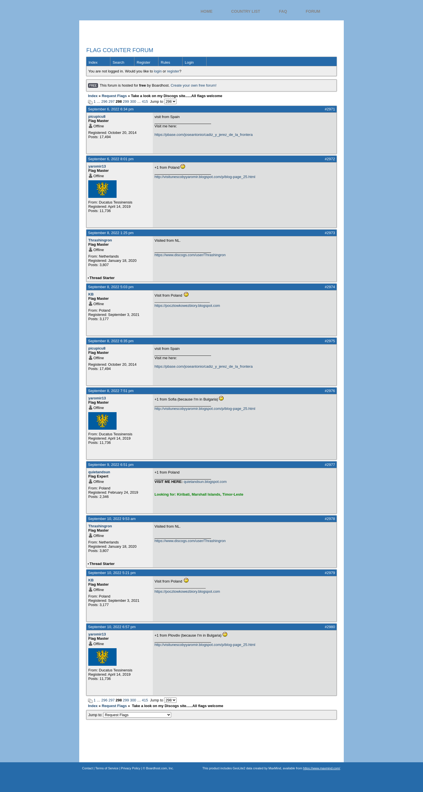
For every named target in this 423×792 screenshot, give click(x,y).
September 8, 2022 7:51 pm (111, 391)
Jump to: (129, 715)
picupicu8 (97, 116)
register (173, 71)
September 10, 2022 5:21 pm (112, 573)
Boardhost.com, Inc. (160, 768)
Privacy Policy (130, 768)
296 (104, 101)
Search (118, 62)
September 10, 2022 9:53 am (112, 519)
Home (206, 11)
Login (189, 62)
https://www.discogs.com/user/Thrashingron (190, 255)
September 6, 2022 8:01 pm (111, 159)
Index (93, 62)
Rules (165, 62)
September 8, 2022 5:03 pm (111, 287)
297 (111, 101)
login (158, 71)
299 (126, 101)
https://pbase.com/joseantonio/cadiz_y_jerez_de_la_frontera (203, 134)
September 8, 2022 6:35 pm (111, 341)
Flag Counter (123, 14)
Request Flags (114, 96)
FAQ (283, 11)
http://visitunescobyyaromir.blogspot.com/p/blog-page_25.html (204, 177)
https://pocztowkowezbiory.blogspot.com (187, 305)
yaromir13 (97, 166)
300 (133, 101)
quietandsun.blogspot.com (205, 482)
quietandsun (99, 472)
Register (143, 62)
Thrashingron (100, 240)
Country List (245, 11)
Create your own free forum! (193, 85)
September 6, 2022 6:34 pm (111, 109)
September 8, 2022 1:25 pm (111, 233)
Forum (313, 11)
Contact (87, 768)
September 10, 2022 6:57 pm (112, 627)
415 (145, 101)
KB (91, 294)
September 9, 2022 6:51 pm (111, 465)
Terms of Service (107, 768)
